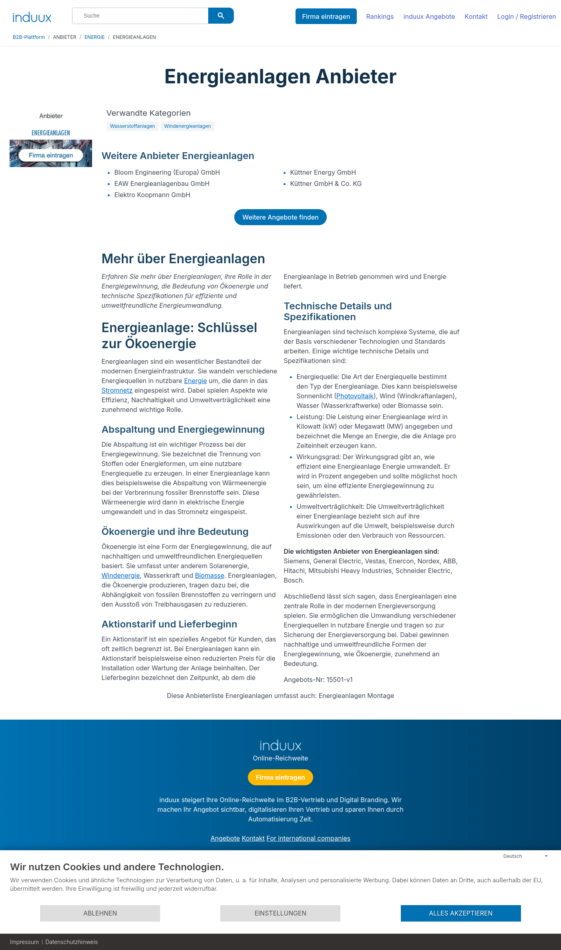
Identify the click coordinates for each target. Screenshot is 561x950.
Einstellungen (281, 913)
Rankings (380, 16)
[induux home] (32, 15)
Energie (195, 381)
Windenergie (121, 575)
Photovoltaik (355, 396)
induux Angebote (429, 16)
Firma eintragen (326, 16)
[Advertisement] (510, 225)
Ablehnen (100, 913)
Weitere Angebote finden (280, 217)
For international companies (309, 838)
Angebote (225, 838)
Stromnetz (117, 390)
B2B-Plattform (29, 37)
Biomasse (209, 575)
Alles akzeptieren (461, 913)
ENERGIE (94, 37)
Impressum (24, 941)
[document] (280, 882)
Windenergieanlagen (187, 126)
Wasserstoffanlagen (132, 126)
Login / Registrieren (526, 16)
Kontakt (475, 16)
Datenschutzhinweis (71, 941)
